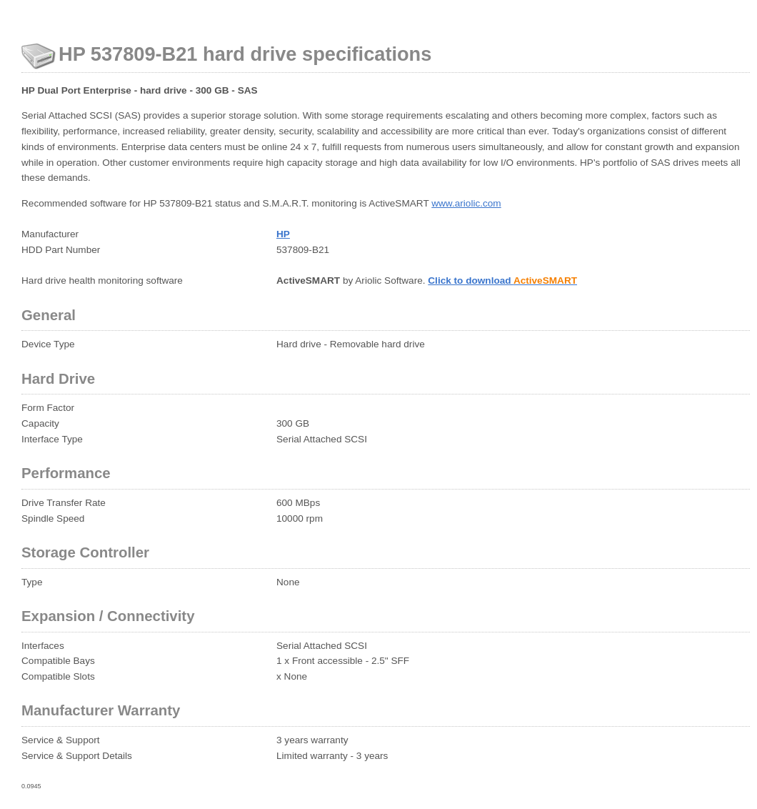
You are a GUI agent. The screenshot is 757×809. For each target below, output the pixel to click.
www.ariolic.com (466, 203)
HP (283, 234)
